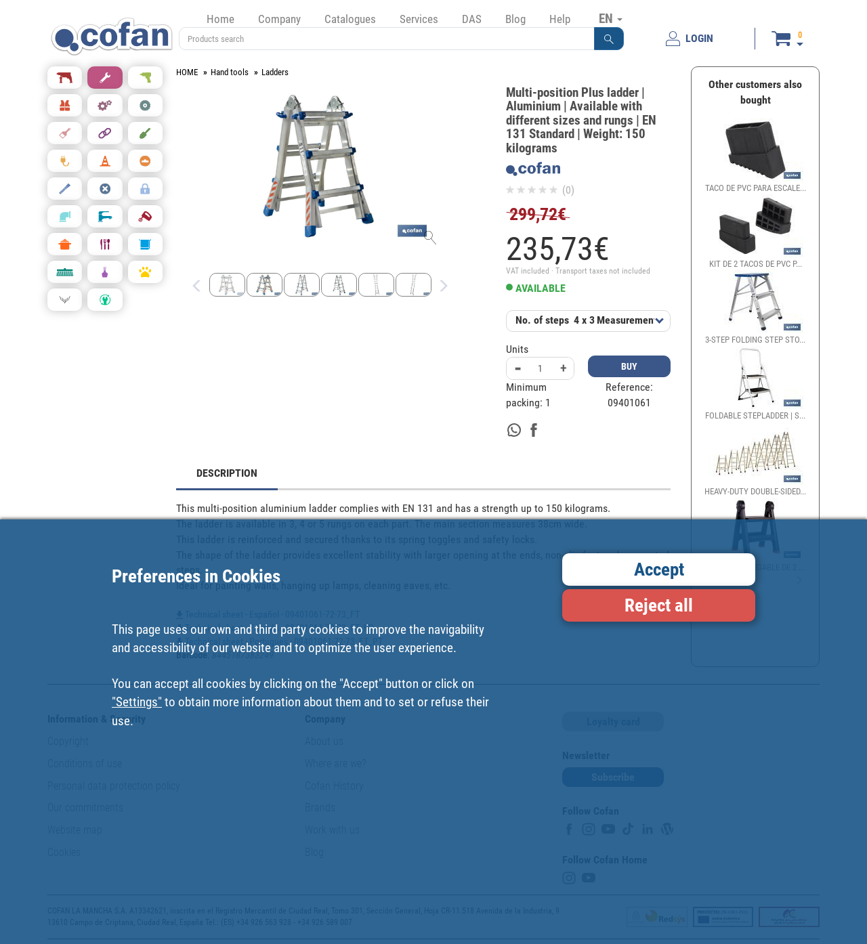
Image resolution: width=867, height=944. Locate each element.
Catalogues (350, 19)
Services (419, 19)
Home (220, 19)
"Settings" (137, 702)
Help (559, 19)
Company (279, 19)
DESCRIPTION (226, 473)
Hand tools (230, 72)
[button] (609, 38)
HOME (187, 72)
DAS (472, 19)
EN (610, 18)
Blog (515, 19)
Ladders (275, 72)
